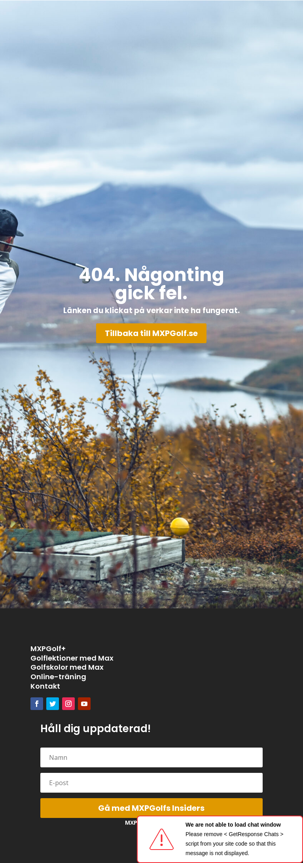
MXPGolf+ (48, 648)
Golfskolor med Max (67, 667)
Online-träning (58, 677)
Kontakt (45, 686)
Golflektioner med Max (72, 658)
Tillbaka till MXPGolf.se (151, 333)
